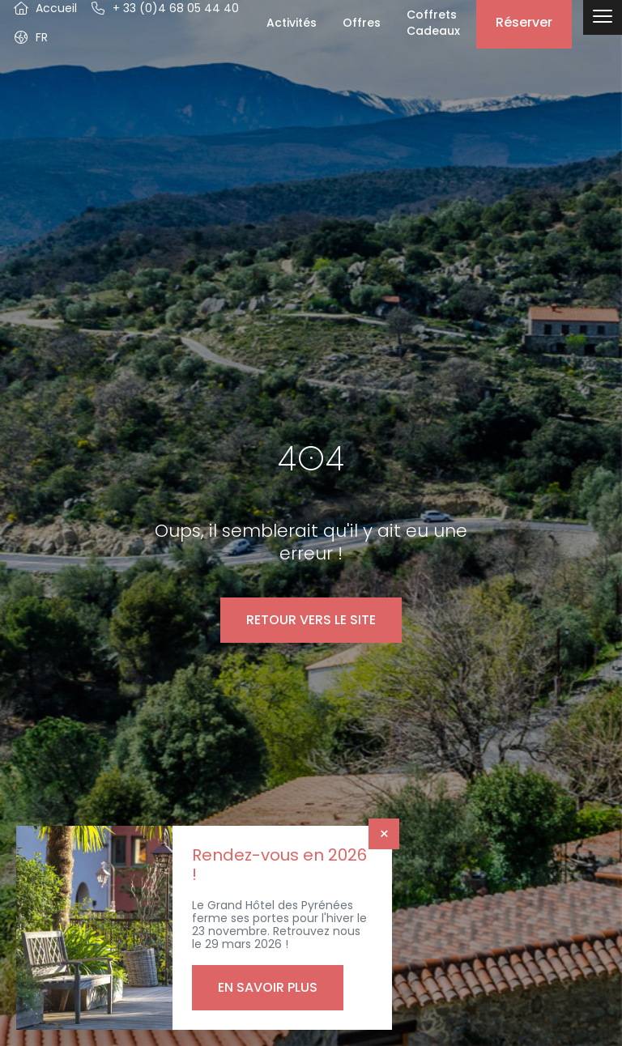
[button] (30, 37)
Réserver (524, 22)
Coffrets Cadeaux (433, 22)
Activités (291, 23)
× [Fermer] (384, 834)
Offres (362, 23)
